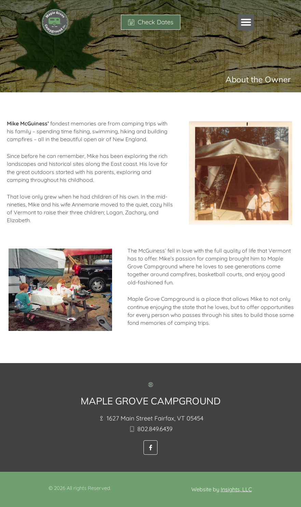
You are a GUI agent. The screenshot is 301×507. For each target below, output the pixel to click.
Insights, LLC (236, 489)
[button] (246, 22)
